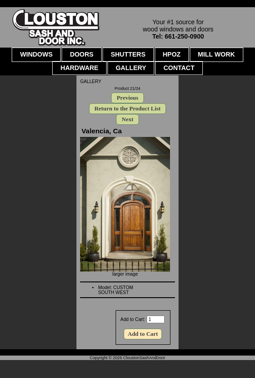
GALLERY (90, 81)
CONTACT (178, 67)
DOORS (82, 54)
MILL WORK (216, 54)
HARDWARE (79, 67)
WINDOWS (36, 54)
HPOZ (172, 54)
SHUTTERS (128, 54)
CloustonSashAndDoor (144, 358)
